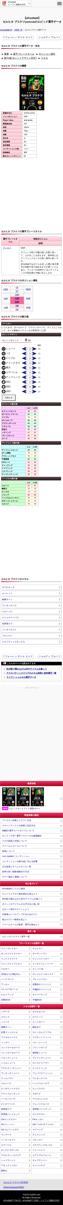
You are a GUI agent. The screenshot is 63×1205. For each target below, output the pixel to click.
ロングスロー (39, 1114)
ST (17, 291)
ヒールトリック (40, 1068)
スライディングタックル (13, 642)
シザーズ (5, 1011)
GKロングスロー (8, 1119)
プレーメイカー (40, 979)
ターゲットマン (40, 953)
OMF (17, 295)
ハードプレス (7, 979)
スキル (44, 58)
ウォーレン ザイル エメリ (19, 37)
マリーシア (38, 1129)
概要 (6, 54)
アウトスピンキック (10, 1094)
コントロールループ (10, 1052)
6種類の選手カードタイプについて (18, 830)
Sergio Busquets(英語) (13, 1187)
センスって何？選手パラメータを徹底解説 (22, 836)
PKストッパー (7, 1124)
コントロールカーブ (10, 1047)
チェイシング (39, 1134)
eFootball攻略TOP (6, 30)
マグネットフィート (42, 1037)
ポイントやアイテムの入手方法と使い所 (21, 904)
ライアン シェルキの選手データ (21, 677)
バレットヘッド (40, 1042)
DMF (17, 302)
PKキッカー (38, 1119)
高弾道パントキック (10, 1114)
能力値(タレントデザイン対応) (20, 58)
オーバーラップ (40, 994)
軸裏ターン (7, 599)
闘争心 (4, 1170)
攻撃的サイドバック (42, 984)
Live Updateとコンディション (16, 856)
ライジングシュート (42, 1058)
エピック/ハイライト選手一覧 (16, 936)
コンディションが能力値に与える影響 (19, 861)
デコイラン (38, 948)
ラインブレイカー (9, 948)
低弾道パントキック (42, 1109)
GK (17, 309)
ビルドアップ (7, 994)
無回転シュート (40, 1052)
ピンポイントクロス (10, 1088)
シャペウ (5, 1022)
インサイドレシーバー (43, 964)
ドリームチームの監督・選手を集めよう (21, 924)
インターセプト (9, 629)
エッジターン (39, 1022)
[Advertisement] (31, 11)
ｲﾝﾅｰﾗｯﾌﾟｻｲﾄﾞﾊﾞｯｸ (9, 989)
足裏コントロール (9, 1032)
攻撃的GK (5, 1000)
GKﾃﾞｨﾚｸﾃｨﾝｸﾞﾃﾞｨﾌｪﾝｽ (43, 1124)
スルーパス (7, 611)
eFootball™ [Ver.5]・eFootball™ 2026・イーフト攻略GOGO (31, 1200)
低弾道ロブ (7, 623)
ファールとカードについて (14, 846)
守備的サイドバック (42, 989)
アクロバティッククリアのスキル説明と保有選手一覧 (31, 673)
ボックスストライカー (11, 953)
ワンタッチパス (9, 605)
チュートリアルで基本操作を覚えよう (19, 894)
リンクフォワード (9, 959)
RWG (28, 289)
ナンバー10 (38, 969)
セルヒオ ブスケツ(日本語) (15, 1182)
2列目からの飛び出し (11, 974)
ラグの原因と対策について (14, 841)
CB (17, 306)
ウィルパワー (7, 1078)
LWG (6, 289)
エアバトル (6, 1145)
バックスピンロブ (41, 1083)
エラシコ (5, 1017)
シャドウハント (8, 1160)
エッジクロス (39, 1088)
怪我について (8, 851)
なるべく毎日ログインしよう (15, 909)
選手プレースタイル (23, 54)
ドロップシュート (9, 1058)
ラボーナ (37, 1094)
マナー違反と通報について (14, 877)
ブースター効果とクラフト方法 (16, 820)
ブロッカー (7, 636)
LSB (6, 307)
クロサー (5, 969)
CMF (17, 298)
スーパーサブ (39, 1165)
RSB (28, 307)
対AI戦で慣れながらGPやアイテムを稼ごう (26, 669)
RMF (28, 298)
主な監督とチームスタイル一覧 (16, 866)
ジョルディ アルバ (48, 37)
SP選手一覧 (18, 30)
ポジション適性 (47, 54)
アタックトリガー (9, 1165)
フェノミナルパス (41, 1104)
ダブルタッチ (8, 587)
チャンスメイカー (41, 959)
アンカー (7, 248)
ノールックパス (8, 1099)
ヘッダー (5, 1042)
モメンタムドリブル (42, 1032)
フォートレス (39, 1150)
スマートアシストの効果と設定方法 (18, 825)
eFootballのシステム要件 (13, 888)
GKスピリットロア (10, 1129)
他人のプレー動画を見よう (14, 919)
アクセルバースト (9, 1037)
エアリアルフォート (42, 1155)
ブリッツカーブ (40, 1047)
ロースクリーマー (41, 1063)
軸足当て (37, 1027)
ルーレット (7, 593)
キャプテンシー (40, 1160)
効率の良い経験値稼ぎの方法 (15, 871)
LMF (6, 298)
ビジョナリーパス (10, 617)
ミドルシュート (8, 1063)
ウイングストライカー (11, 964)
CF (17, 287)
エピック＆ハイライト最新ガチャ (23, 798)
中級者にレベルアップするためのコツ (19, 914)
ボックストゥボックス (43, 974)
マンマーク (6, 1134)
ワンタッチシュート (10, 1073)
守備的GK (37, 1000)
